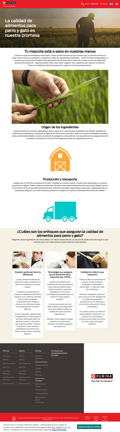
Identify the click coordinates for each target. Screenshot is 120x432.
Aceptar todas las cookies (89, 427)
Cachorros (6, 363)
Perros (9, 10)
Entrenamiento (8, 391)
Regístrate (95, 4)
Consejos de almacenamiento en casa (59, 360)
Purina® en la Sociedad (64, 10)
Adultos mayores (9, 371)
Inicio (87, 4)
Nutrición (6, 374)
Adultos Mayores (25, 371)
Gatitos (21, 363)
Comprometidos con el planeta (102, 10)
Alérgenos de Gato (41, 372)
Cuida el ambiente (82, 10)
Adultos (6, 367)
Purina (38, 358)
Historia (38, 379)
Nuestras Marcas (29, 10)
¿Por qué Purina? (60, 13)
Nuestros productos (45, 10)
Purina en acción (41, 397)
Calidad (38, 376)
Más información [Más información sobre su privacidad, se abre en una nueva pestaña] (59, 430)
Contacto (103, 4)
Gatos (18, 10)
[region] (60, 427)
